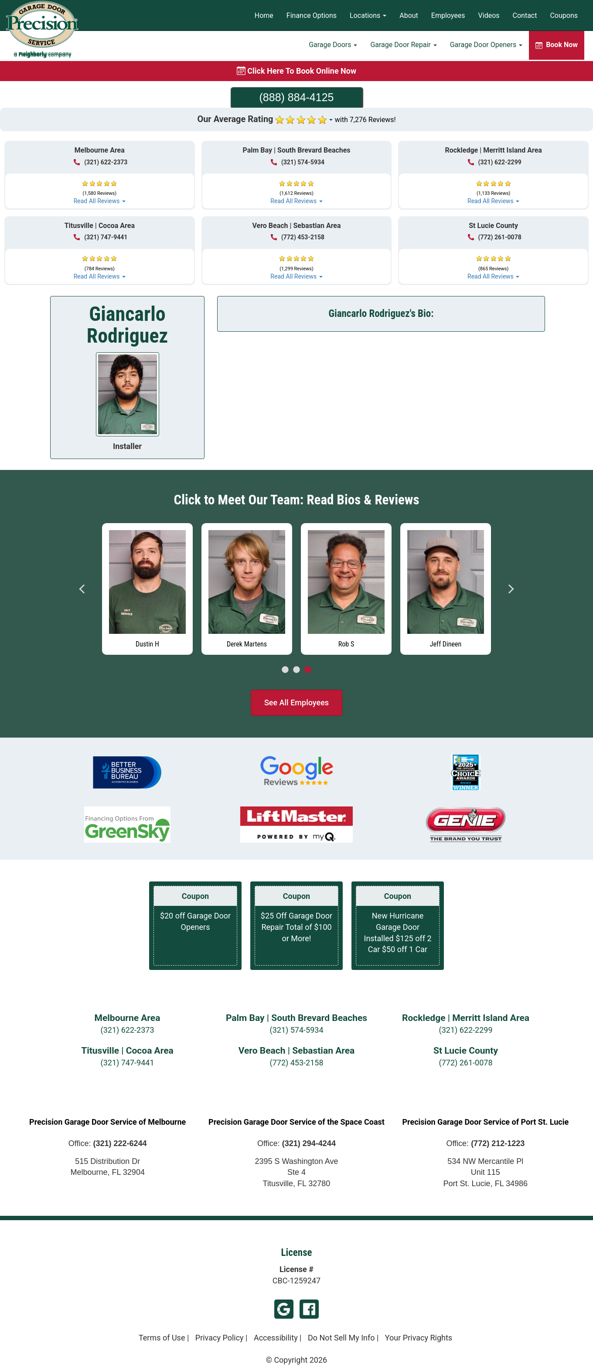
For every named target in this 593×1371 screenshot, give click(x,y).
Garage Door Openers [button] (486, 46)
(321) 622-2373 (127, 1029)
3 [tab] (307, 670)
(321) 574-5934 (296, 1029)
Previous (82, 589)
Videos (489, 15)
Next (510, 589)
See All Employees (296, 702)
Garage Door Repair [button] (403, 46)
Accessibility (276, 1337)
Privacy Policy (219, 1337)
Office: (107, 1143)
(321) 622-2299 (465, 1029)
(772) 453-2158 (296, 1062)
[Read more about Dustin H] (147, 589)
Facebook (309, 1309)
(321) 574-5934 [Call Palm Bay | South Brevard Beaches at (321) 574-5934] (297, 162)
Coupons (564, 15)
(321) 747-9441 (127, 1062)
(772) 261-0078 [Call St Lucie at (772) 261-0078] (494, 237)
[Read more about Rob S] (346, 589)
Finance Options (311, 15)
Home (264, 15)
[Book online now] (296, 71)
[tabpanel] (445, 587)
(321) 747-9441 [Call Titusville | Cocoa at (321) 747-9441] (100, 237)
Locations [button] (368, 15)
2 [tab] (296, 670)
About (408, 15)
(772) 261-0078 (465, 1062)
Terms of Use (162, 1337)
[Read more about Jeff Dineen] (445, 589)
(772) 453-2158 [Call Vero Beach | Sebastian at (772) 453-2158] (297, 237)
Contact (525, 15)
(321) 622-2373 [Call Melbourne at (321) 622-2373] (100, 162)
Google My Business (283, 1309)
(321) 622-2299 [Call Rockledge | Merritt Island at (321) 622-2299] (494, 162)
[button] (99, 188)
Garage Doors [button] (333, 46)
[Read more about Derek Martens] (246, 589)
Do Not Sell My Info (341, 1337)
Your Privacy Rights (418, 1337)
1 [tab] (285, 670)
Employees (448, 15)
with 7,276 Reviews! (365, 120)
